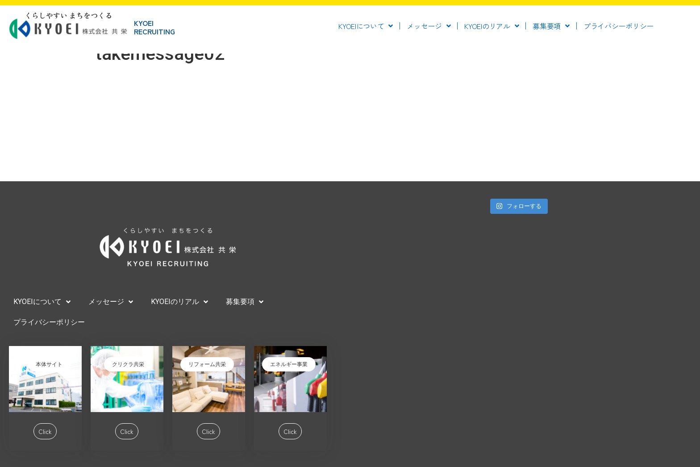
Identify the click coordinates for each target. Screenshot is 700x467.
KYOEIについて (365, 26)
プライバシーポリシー (618, 26)
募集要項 (551, 26)
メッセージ (428, 26)
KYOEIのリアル (491, 26)
